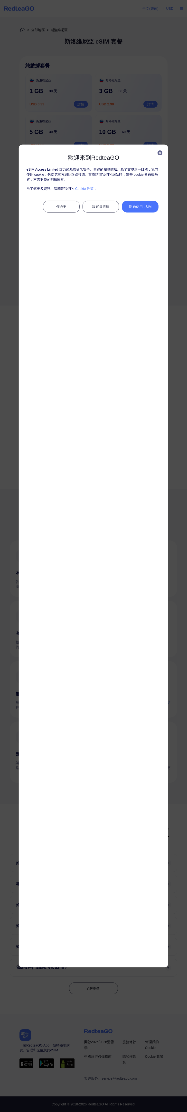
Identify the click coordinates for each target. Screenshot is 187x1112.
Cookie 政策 (84, 189)
